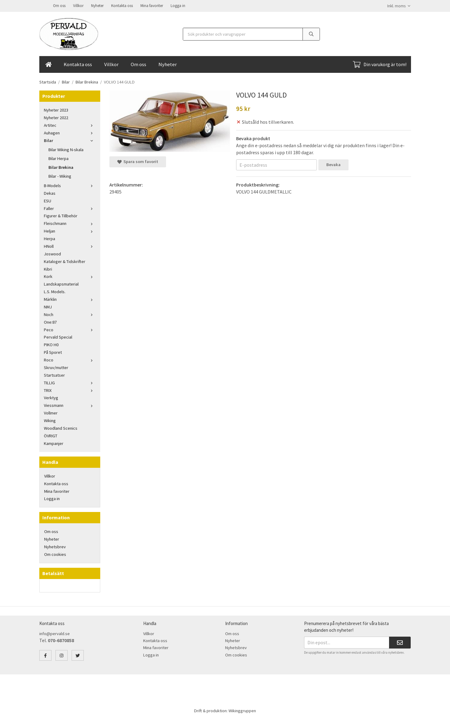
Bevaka (333, 164)
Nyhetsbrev (55, 546)
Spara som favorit (137, 161)
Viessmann (70, 404)
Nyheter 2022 (56, 117)
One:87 (50, 321)
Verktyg (51, 397)
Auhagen (70, 132)
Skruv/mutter (56, 367)
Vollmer (51, 412)
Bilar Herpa (58, 158)
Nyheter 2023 (56, 109)
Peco (70, 329)
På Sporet (53, 351)
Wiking (50, 420)
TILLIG (70, 382)
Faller (70, 208)
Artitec (70, 124)
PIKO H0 (51, 344)
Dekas (49, 192)
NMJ (48, 306)
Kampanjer (53, 443)
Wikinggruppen (242, 710)
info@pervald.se (54, 633)
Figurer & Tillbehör (60, 215)
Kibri (48, 268)
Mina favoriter (151, 5)
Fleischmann (70, 223)
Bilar (70, 140)
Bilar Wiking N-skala (65, 149)
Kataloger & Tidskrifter (64, 261)
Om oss (59, 5)
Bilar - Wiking (59, 175)
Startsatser (54, 374)
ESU (47, 200)
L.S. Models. (55, 291)
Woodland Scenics (60, 427)
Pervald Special (58, 336)
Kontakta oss (122, 5)
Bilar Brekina (60, 166)
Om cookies (55, 553)
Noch (70, 314)
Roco (70, 359)
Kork (70, 276)
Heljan (70, 230)
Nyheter (97, 5)
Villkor (78, 5)
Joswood (52, 253)
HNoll (70, 245)
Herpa (49, 238)
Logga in (178, 5)
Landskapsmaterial (61, 283)
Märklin (70, 298)
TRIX (70, 390)
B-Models (70, 185)
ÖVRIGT (50, 435)
